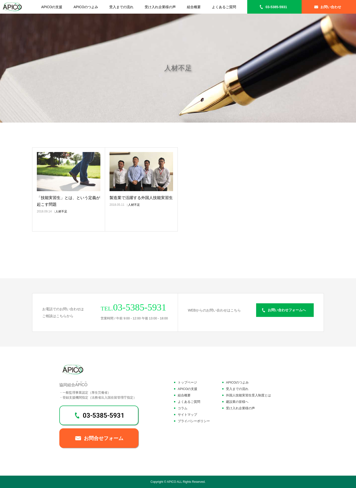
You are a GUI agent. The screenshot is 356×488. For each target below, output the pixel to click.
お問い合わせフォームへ (287, 310)
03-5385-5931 (276, 7)
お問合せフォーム (103, 438)
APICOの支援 (52, 7)
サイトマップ (187, 414)
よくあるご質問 (224, 7)
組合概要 (194, 7)
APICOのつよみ (85, 7)
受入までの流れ (121, 7)
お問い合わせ (330, 7)
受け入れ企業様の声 (160, 7)
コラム (182, 408)
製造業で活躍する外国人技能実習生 (141, 198)
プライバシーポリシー (194, 421)
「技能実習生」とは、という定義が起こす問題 (68, 201)
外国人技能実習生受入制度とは (248, 395)
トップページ (187, 382)
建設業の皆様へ (237, 401)
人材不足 (61, 211)
